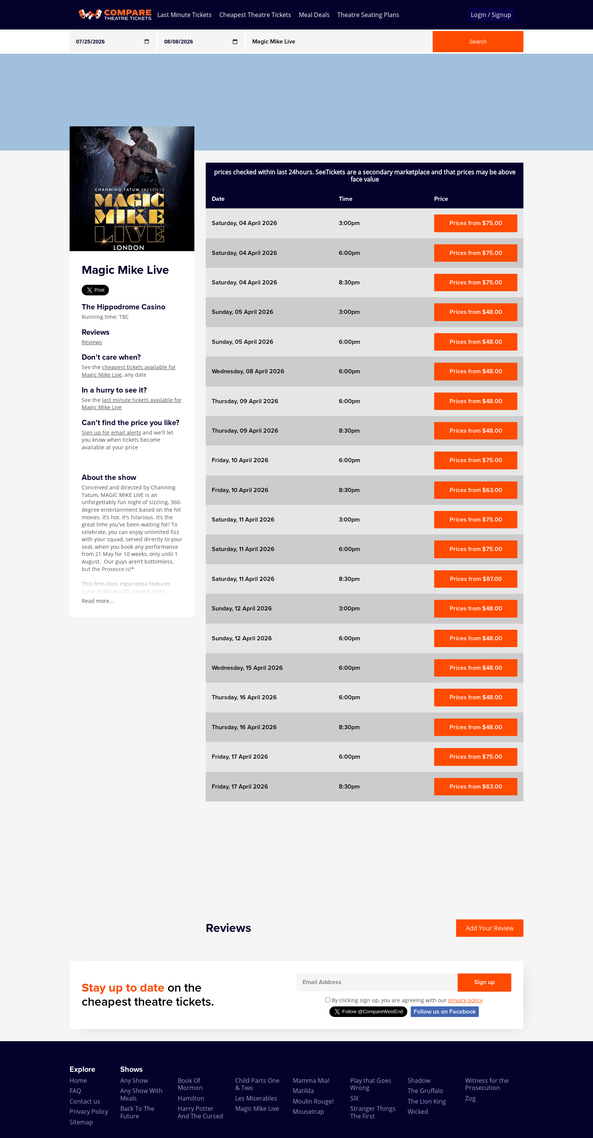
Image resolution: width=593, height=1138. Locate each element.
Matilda (303, 1091)
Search (478, 42)
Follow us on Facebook (445, 1011)
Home (78, 1080)
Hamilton (191, 1098)
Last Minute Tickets (184, 14)
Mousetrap (308, 1111)
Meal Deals (314, 14)
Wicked (418, 1111)
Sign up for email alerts (111, 432)
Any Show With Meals (141, 1094)
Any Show (134, 1080)
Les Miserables (256, 1098)
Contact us (85, 1101)
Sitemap (81, 1122)
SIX (354, 1098)
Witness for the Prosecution (487, 1084)
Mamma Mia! (311, 1080)
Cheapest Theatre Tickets (255, 14)
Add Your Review (490, 928)
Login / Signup (491, 15)
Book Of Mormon (190, 1084)
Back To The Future (137, 1112)
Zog (470, 1098)
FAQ (75, 1091)
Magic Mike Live (257, 1108)
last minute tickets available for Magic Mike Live (132, 403)
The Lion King (427, 1101)
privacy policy (465, 1000)
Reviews (92, 342)
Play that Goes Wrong (370, 1084)
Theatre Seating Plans (368, 14)
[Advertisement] (30, 264)
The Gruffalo (425, 1091)
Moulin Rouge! (313, 1101)
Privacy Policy (89, 1111)
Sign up (484, 982)
